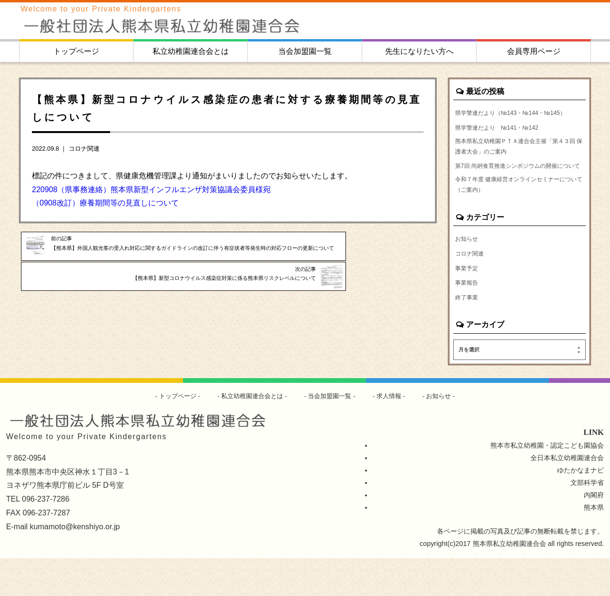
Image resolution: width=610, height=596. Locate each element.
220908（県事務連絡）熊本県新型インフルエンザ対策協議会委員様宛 (151, 189)
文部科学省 (587, 520)
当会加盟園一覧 (305, 51)
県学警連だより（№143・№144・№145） (507, 119)
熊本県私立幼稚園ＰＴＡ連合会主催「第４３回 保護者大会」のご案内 (518, 162)
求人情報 (394, 433)
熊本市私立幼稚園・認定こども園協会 (547, 483)
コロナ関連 (84, 148)
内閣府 (594, 532)
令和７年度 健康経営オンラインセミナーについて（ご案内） (519, 217)
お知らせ (468, 273)
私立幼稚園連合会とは (190, 51)
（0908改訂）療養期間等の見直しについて (105, 203)
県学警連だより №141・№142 (504, 140)
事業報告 (468, 319)
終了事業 (468, 334)
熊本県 (594, 545)
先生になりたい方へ (419, 51)
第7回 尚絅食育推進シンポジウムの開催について (518, 190)
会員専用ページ (533, 51)
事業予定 (468, 304)
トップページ (76, 51)
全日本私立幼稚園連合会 (567, 495)
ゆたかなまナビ (580, 508)
